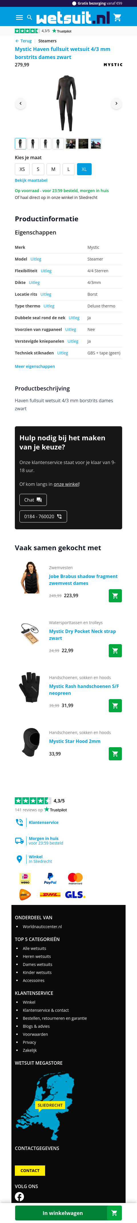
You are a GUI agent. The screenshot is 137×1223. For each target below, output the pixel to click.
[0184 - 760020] (43, 516)
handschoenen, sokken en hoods (80, 677)
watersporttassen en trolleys (76, 622)
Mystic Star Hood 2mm (74, 741)
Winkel (29, 1002)
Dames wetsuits (37, 964)
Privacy (29, 1042)
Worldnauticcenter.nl (42, 926)
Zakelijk (30, 1050)
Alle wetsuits (34, 948)
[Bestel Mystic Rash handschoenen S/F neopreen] (115, 706)
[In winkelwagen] (68, 1213)
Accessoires (34, 980)
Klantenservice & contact (46, 1010)
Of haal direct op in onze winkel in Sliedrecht (56, 197)
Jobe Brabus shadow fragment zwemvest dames (83, 579)
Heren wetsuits (37, 956)
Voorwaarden (35, 1034)
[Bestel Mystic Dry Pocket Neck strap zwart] (115, 651)
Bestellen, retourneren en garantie (55, 1018)
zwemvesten (61, 567)
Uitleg (36, 259)
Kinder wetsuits (37, 972)
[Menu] (19, 17)
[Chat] (33, 500)
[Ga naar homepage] (73, 17)
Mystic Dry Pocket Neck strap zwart (82, 634)
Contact (30, 1170)
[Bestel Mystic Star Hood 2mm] (115, 754)
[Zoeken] (29, 17)
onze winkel (66, 484)
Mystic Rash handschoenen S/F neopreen (84, 689)
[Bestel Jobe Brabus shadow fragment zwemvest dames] (115, 596)
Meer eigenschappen (35, 366)
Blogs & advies (36, 1026)
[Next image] (116, 103)
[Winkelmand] (117, 17)
